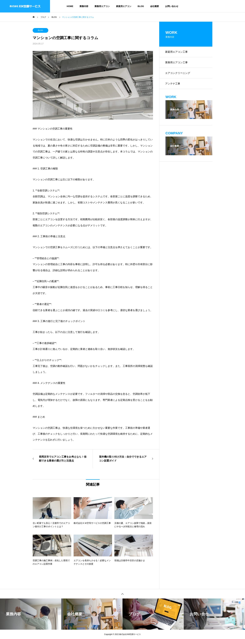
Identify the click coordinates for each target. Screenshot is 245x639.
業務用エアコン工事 (176, 63)
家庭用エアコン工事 (176, 52)
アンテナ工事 (172, 84)
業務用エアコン (102, 6)
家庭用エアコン (123, 6)
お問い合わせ (171, 6)
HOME (70, 6)
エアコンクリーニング (177, 73)
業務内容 (84, 6)
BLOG (141, 6)
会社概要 (154, 6)
